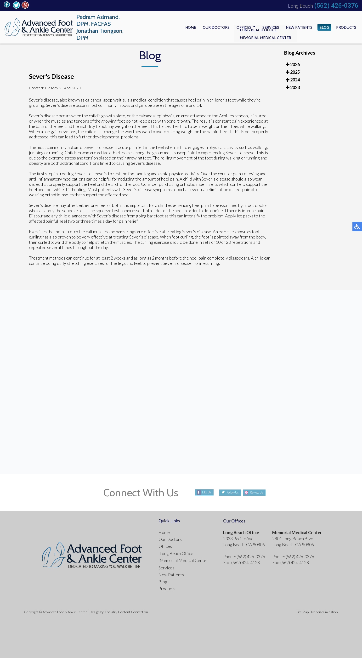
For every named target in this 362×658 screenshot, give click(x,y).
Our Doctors (205, 27)
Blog (321, 27)
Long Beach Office (176, 553)
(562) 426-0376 (336, 5)
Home (176, 27)
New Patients (294, 27)
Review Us (258, 492)
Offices (235, 27)
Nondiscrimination (324, 612)
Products (345, 27)
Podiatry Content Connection (126, 612)
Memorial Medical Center (184, 560)
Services (263, 27)
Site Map (302, 612)
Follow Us (230, 492)
